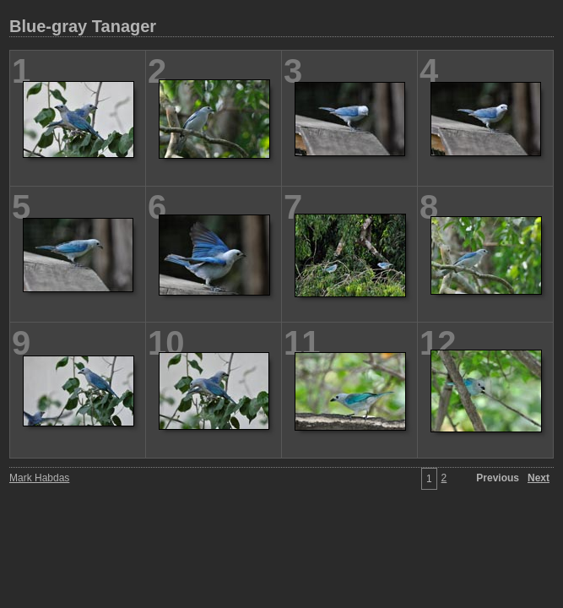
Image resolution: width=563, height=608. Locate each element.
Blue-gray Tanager (82, 26)
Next (538, 478)
